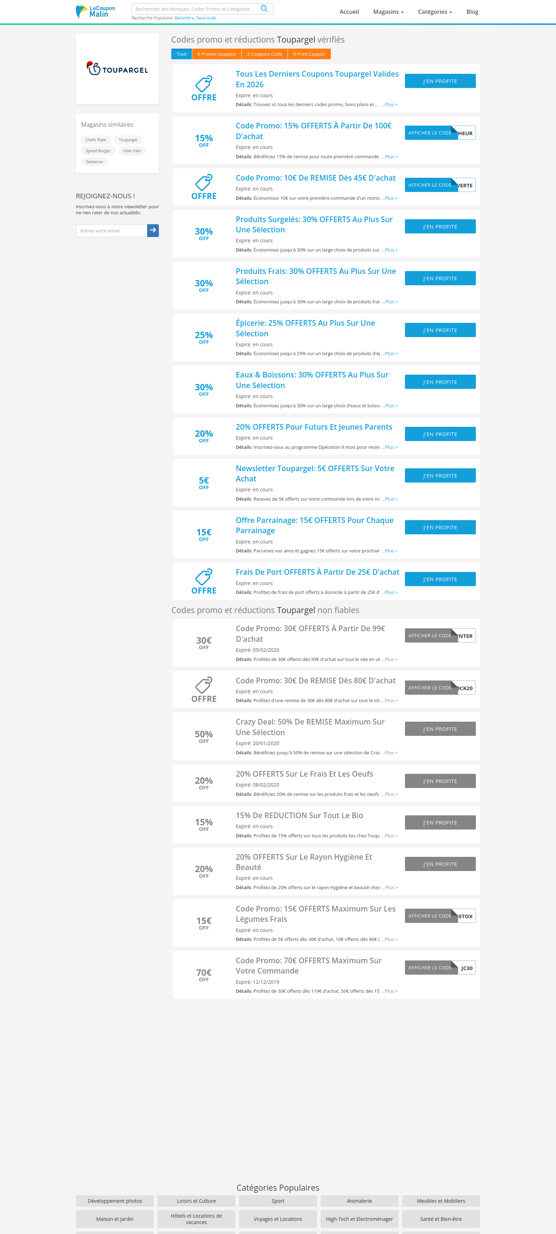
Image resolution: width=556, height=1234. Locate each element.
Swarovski (206, 18)
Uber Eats (132, 150)
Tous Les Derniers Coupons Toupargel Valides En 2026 (317, 79)
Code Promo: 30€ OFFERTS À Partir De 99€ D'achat (310, 633)
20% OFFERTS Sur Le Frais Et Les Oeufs (304, 774)
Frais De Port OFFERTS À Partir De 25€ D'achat (318, 572)
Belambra (184, 18)
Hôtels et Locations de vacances (196, 1218)
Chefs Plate (96, 139)
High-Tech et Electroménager (359, 1219)
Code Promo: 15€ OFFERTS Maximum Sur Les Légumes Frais (316, 914)
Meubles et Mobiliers (441, 1200)
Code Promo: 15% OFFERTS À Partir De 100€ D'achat (313, 131)
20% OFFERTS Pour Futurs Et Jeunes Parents (314, 427)
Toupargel (128, 139)
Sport (278, 1200)
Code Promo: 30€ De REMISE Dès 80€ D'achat (316, 680)
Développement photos (115, 1200)
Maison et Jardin (115, 1219)
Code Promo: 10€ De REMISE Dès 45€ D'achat (316, 178)
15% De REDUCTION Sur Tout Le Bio (299, 815)
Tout (182, 54)
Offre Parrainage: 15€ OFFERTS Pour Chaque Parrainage (315, 525)
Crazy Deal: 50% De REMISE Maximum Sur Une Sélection (310, 727)
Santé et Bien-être (441, 1219)
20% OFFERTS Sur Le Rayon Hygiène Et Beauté (304, 862)
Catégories (433, 12)
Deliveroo (94, 161)
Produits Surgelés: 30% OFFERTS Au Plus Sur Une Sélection (314, 224)
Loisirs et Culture (196, 1200)
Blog (472, 12)
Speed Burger (98, 150)
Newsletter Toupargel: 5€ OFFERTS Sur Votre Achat (315, 473)
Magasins (387, 12)
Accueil (349, 12)
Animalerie (359, 1200)
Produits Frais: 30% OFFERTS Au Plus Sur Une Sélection (316, 276)
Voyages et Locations (278, 1219)
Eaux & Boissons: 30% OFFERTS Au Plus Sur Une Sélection (312, 380)
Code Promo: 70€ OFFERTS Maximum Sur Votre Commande (309, 965)
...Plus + (390, 104)
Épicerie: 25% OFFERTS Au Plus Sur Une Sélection (305, 328)
